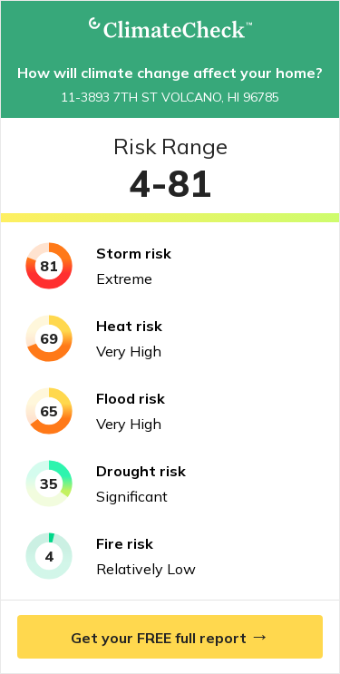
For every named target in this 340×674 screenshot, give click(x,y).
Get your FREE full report (170, 636)
